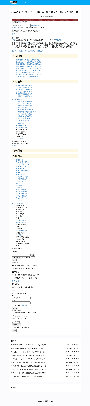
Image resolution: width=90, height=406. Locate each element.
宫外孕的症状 (20, 168)
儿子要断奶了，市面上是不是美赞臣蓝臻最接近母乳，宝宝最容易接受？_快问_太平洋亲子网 (28, 366)
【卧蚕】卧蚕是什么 (22, 107)
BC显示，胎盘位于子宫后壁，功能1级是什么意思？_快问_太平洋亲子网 (28, 363)
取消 (19, 281)
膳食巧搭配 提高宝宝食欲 (24, 92)
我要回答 (15, 145)
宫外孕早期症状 (21, 175)
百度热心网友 (16, 28)
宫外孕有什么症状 (21, 166)
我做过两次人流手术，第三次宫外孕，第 (28, 66)
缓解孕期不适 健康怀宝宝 (24, 90)
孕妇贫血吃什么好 (21, 191)
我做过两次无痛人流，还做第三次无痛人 (28, 64)
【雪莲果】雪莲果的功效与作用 (26, 118)
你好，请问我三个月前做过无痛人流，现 (28, 68)
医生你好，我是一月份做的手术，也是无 (28, 74)
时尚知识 (15, 99)
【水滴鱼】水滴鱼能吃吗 (24, 101)
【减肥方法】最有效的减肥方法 (26, 112)
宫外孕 (18, 172)
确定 (13, 290)
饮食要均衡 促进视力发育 (24, 85)
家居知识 (20, 99)
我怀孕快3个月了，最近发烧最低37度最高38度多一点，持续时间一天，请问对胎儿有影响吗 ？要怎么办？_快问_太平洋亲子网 (28, 352)
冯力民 (14, 40)
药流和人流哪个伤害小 (37, 51)
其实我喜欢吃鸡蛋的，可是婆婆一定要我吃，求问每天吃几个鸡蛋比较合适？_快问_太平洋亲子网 (28, 349)
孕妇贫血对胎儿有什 (22, 194)
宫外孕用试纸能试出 (22, 170)
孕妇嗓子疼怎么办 (21, 196)
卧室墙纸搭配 (20, 123)
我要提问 (36, 25)
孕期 (19, 22)
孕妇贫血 (19, 187)
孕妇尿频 (19, 185)
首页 (25, 3)
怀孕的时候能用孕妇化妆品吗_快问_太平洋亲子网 (26, 376)
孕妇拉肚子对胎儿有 (22, 162)
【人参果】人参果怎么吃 (24, 116)
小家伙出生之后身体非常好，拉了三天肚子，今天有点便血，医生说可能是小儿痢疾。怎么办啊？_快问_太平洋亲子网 (28, 370)
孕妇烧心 (19, 200)
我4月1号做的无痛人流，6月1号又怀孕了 (29, 72)
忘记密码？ (25, 305)
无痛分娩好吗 (16, 51)
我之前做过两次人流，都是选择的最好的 (28, 62)
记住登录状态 (17, 305)
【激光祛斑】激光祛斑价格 (24, 110)
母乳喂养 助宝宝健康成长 (24, 94)
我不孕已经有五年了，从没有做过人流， (28, 70)
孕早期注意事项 (21, 220)
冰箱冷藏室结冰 (21, 138)
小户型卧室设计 (21, 125)
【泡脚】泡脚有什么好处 (24, 114)
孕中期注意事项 (21, 222)
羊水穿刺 (19, 235)
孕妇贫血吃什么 (21, 189)
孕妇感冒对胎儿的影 (22, 177)
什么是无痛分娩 (25, 51)
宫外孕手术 (19, 160)
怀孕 (27, 43)
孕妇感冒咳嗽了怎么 (22, 164)
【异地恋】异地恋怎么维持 (24, 105)
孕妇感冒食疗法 (21, 181)
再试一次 (15, 281)
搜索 (32, 25)
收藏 (13, 34)
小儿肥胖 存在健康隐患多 (24, 96)
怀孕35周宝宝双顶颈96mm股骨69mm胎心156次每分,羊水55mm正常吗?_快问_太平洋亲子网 (28, 359)
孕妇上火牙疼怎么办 (22, 198)
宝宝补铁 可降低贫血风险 (24, 87)
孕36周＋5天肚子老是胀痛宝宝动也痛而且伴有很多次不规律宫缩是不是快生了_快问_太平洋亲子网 (28, 373)
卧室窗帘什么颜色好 (22, 127)
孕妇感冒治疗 (20, 183)
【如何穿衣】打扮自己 (23, 120)
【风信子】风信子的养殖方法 (25, 103)
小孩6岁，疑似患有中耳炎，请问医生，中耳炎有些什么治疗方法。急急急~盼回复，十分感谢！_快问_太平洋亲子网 (28, 356)
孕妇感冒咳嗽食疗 (21, 179)
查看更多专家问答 (17, 203)
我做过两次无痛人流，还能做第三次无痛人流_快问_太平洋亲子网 (28, 345)
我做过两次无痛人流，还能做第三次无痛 (28, 60)
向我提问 (58, 40)
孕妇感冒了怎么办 (21, 231)
